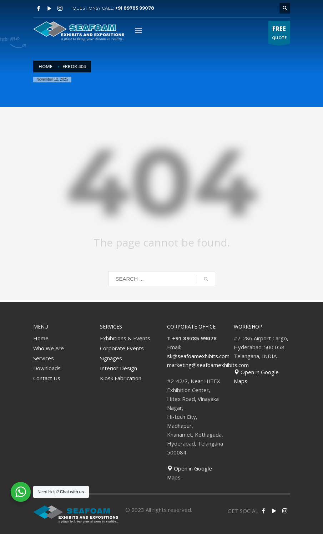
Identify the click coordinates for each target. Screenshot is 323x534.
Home (41, 338)
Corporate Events (122, 348)
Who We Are (48, 348)
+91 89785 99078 (134, 8)
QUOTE (279, 34)
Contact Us (46, 378)
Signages (111, 358)
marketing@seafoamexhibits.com (208, 364)
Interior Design (118, 368)
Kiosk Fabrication (120, 378)
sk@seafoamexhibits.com (198, 356)
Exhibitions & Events (125, 338)
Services (43, 358)
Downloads (47, 368)
